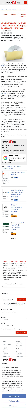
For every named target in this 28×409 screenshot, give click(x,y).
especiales (23, 261)
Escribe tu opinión (7, 309)
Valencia (19, 166)
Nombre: (3, 317)
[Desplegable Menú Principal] (3, 3)
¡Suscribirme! (21, 299)
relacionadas (14, 261)
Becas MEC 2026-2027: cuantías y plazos (14, 274)
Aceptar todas (14, 396)
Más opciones (14, 406)
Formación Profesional (23, 15)
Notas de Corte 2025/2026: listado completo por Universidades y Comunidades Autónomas (15, 277)
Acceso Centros (7, 356)
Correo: (3, 323)
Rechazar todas (14, 401)
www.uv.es (3, 93)
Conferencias (19, 349)
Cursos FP (19, 346)
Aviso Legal (21, 303)
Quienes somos (7, 344)
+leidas (5, 261)
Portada (5, 14)
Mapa (4, 341)
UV (14, 166)
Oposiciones (19, 356)
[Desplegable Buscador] (25, 2)
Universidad (14, 14)
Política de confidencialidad (15, 305)
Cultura (11, 168)
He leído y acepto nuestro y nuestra (14, 304)
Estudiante (5, 168)
